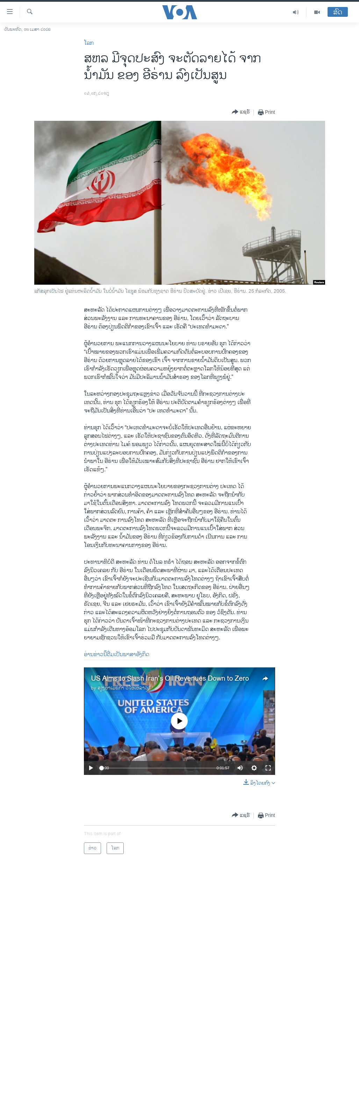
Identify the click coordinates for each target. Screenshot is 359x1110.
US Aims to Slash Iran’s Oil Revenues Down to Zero (170, 679)
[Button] (241, 112)
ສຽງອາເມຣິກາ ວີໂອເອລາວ (123, 688)
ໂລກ (89, 43)
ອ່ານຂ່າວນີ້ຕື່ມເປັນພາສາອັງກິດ (116, 654)
